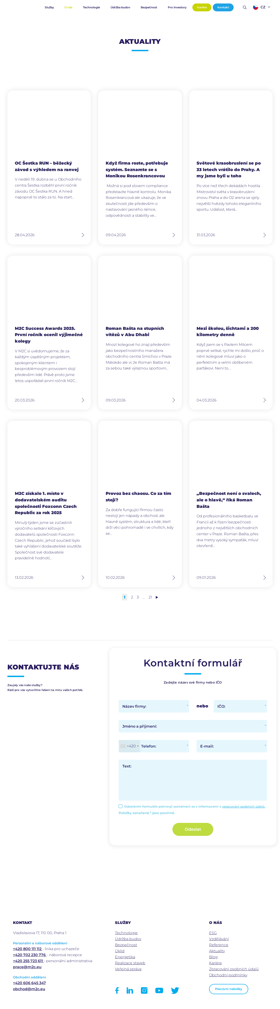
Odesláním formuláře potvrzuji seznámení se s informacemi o (194, 806)
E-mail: (207, 746)
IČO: (221, 706)
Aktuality (217, 951)
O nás (68, 7)
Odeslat (193, 829)
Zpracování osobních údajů (234, 969)
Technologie (91, 7)
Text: (126, 766)
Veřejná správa (128, 969)
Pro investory (177, 7)
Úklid (119, 951)
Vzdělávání (219, 939)
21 (150, 597)
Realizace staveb (130, 963)
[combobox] (129, 746)
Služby (49, 7)
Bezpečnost (149, 7)
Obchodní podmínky (228, 975)
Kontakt (223, 7)
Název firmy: (134, 706)
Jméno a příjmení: (139, 726)
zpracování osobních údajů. (243, 806)
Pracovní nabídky (228, 989)
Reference (218, 945)
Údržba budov (120, 7)
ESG (213, 933)
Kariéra (202, 7)
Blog (213, 957)
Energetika (125, 957)
